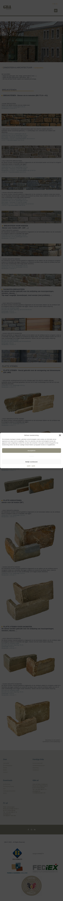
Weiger (31, 456)
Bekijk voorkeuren (31, 462)
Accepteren (31, 450)
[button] (60, 435)
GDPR (29, 466)
